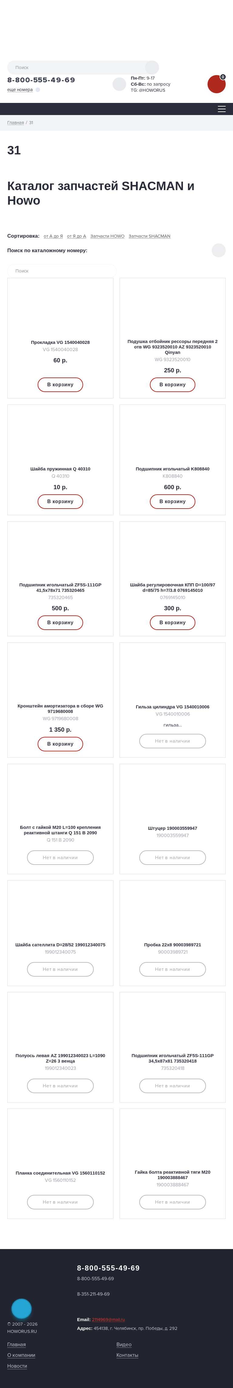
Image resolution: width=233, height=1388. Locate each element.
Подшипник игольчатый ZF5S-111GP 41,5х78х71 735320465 (60, 587)
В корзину (60, 384)
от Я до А (76, 236)
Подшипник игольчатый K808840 (173, 468)
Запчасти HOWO (107, 236)
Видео (124, 1344)
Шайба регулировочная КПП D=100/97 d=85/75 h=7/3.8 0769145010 (172, 587)
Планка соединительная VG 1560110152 (60, 1172)
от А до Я (53, 236)
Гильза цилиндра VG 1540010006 (173, 706)
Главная (16, 1344)
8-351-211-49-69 (93, 1294)
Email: (101, 1320)
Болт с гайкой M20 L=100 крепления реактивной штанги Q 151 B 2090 (60, 830)
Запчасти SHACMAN (150, 236)
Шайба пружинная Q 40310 (60, 468)
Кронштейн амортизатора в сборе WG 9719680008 (60, 708)
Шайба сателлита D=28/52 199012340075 (60, 944)
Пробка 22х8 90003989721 (172, 944)
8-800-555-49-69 (41, 80)
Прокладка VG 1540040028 (60, 342)
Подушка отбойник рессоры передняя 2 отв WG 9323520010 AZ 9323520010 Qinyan (173, 347)
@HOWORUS (152, 90)
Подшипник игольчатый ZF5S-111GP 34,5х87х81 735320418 (173, 1058)
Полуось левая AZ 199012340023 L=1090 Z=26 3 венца (60, 1058)
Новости (17, 1366)
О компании (21, 1355)
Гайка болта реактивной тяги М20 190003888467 (173, 1174)
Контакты (127, 1355)
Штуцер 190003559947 (172, 828)
